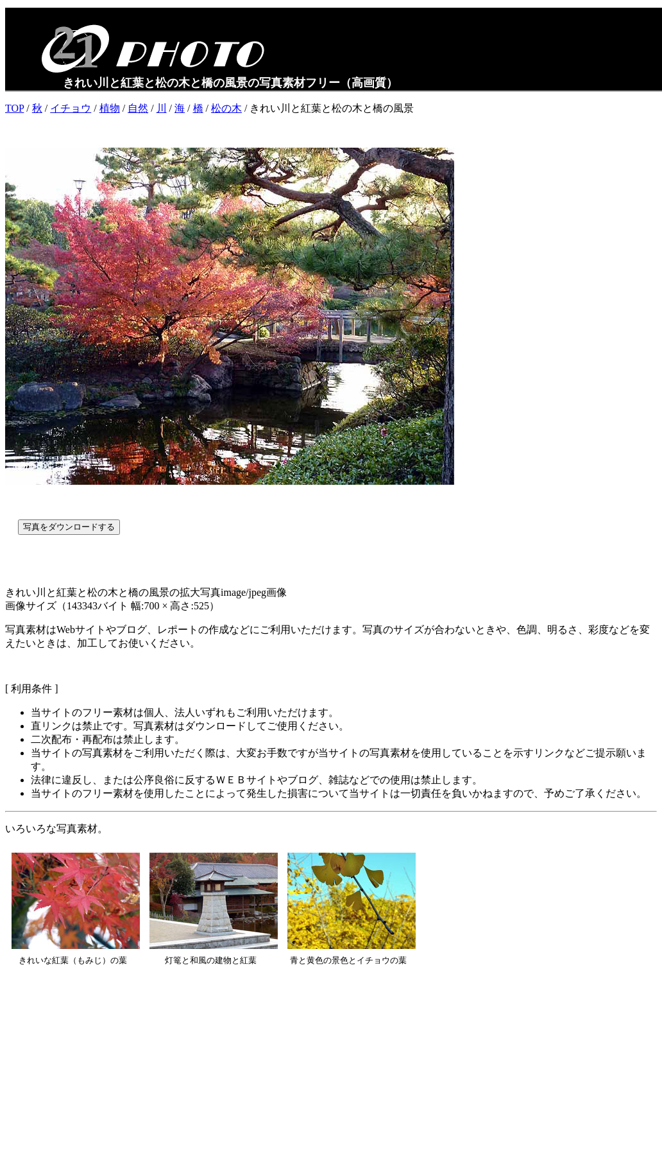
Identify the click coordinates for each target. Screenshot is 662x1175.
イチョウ (70, 108)
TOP (14, 108)
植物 (109, 108)
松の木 (226, 108)
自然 (138, 108)
